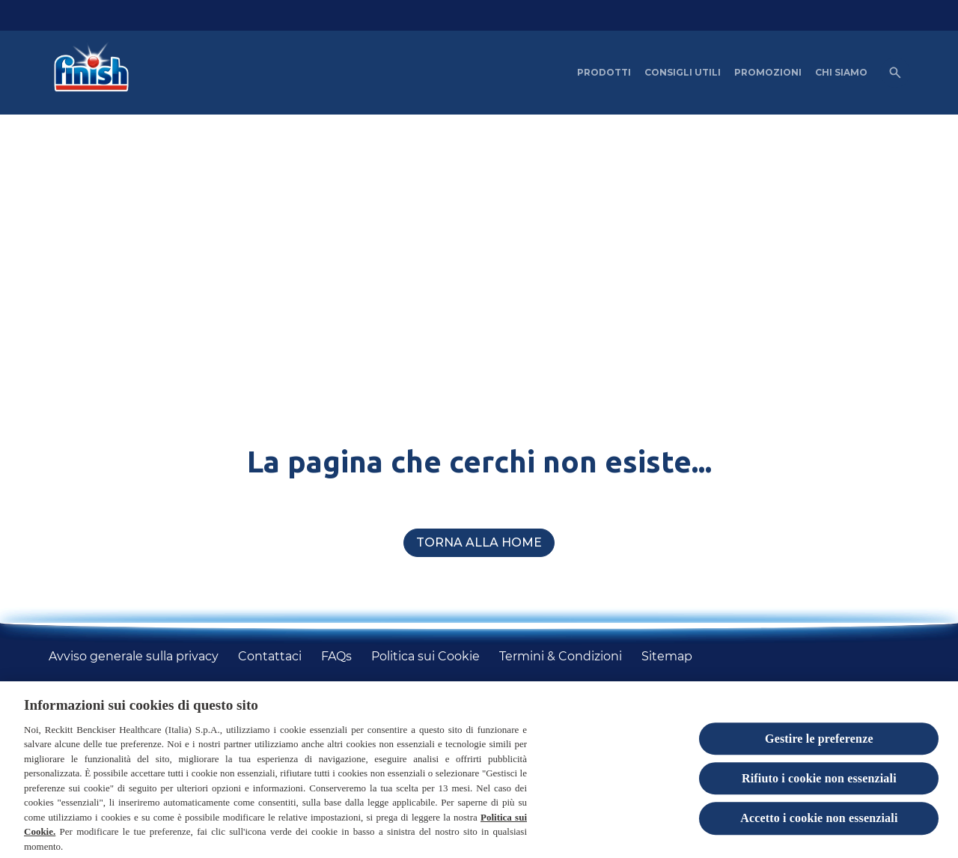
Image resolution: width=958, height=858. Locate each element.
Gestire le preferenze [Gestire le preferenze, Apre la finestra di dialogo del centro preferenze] (819, 743)
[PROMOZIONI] (767, 72)
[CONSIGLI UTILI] (682, 72)
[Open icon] (895, 73)
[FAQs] (336, 656)
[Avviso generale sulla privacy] (133, 656)
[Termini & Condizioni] (560, 656)
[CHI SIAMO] (841, 72)
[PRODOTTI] (604, 72)
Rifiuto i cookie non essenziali (819, 783)
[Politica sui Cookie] (425, 656)
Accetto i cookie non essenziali (818, 823)
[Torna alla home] (479, 543)
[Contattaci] (269, 656)
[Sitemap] (667, 656)
